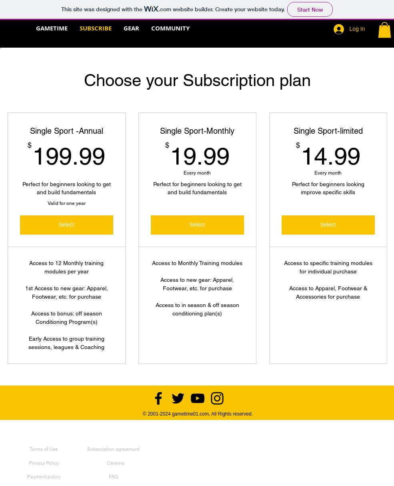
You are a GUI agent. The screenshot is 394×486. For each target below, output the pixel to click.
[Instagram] (217, 398)
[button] (384, 30)
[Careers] (115, 463)
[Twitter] (178, 398)
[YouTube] (197, 398)
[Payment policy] (43, 477)
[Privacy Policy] (43, 463)
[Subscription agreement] (113, 449)
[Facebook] (158, 398)
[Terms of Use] (43, 449)
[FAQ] (113, 477)
